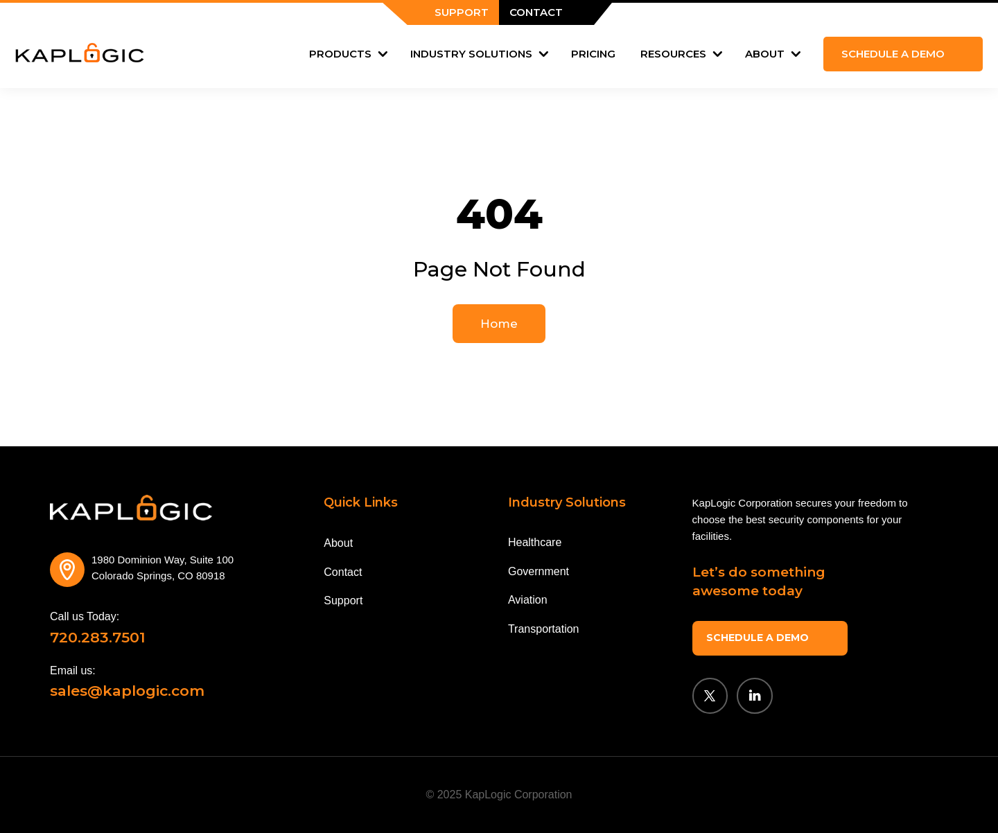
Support (343, 600)
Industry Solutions (471, 53)
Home (499, 324)
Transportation (543, 629)
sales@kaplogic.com (127, 690)
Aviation (528, 600)
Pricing (593, 53)
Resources (673, 53)
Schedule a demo (893, 53)
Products (340, 53)
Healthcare (534, 542)
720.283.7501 (98, 637)
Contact (343, 572)
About (765, 53)
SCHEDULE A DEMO (756, 636)
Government (538, 571)
